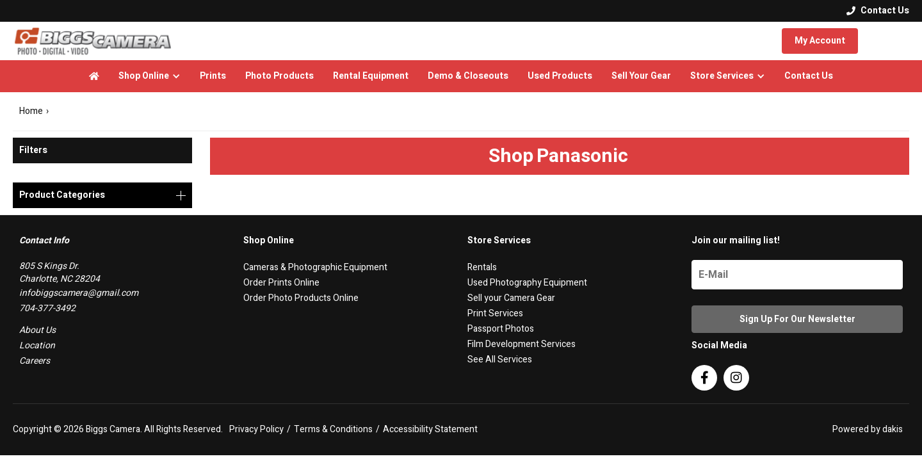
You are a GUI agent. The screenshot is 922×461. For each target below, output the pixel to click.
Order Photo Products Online (301, 298)
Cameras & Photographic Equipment (315, 267)
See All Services (499, 359)
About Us (37, 330)
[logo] (93, 41)
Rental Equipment (370, 76)
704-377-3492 (47, 308)
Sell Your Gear (641, 76)
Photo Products (279, 76)
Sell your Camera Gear (511, 298)
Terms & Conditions (333, 429)
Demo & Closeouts (468, 76)
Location (37, 345)
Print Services (495, 313)
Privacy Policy (256, 429)
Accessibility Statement (430, 429)
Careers (34, 361)
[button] (149, 76)
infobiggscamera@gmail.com (78, 293)
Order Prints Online (281, 282)
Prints (213, 76)
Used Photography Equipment (527, 282)
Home (31, 111)
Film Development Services (521, 344)
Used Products (560, 76)
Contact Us (808, 76)
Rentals (482, 267)
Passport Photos (500, 329)
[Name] (797, 274)
